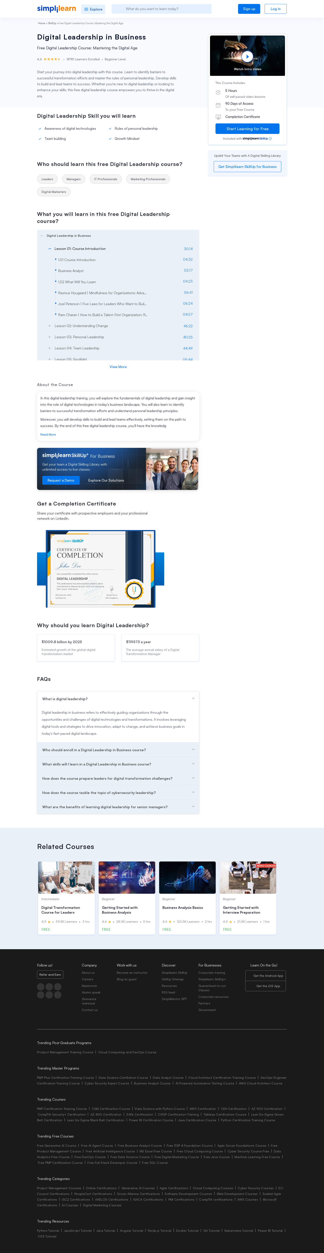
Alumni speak (91, 992)
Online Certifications (101, 1188)
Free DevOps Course (90, 1157)
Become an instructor (132, 972)
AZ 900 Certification (266, 1109)
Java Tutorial (105, 1230)
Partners (204, 1003)
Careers (87, 979)
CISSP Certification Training (178, 1114)
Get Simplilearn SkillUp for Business (247, 166)
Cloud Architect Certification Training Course (222, 1077)
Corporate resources (213, 996)
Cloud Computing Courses (213, 1188)
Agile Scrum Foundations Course (241, 1145)
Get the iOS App (268, 986)
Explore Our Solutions (106, 480)
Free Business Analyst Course (140, 1145)
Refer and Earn (50, 974)
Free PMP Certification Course (60, 1162)
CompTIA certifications (216, 1199)
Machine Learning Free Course (257, 1157)
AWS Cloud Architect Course (260, 1083)
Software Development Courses (188, 1194)
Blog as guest (127, 979)
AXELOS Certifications (111, 1199)
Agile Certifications (174, 1188)
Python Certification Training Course (248, 1120)
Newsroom (89, 986)
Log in (276, 9)
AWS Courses (247, 1199)
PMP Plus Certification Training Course (65, 1077)
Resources (169, 986)
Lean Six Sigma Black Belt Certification (95, 1120)
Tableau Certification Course (225, 1114)
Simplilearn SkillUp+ (212, 979)
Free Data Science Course (130, 1157)
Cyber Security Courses (256, 1188)
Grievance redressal (89, 1001)
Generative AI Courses (138, 1188)
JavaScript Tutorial (78, 1230)
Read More (48, 434)
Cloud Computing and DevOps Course (127, 1052)
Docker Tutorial (187, 1230)
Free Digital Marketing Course (177, 1157)
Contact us (90, 1010)
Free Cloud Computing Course (200, 1151)
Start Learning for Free (248, 128)
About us (88, 972)
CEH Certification (234, 1109)
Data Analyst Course (168, 1077)
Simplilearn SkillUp (174, 972)
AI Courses (70, 1205)
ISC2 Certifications (76, 1199)
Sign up (249, 9)
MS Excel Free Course (156, 1151)
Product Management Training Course (65, 1052)
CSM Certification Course (111, 1109)
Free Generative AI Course (56, 1145)
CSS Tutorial (47, 1236)
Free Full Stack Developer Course (112, 1162)
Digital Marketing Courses (102, 1205)
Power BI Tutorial (270, 1230)
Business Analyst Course (152, 1083)
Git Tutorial (211, 1230)
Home (41, 23)
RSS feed (168, 992)
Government (207, 1010)
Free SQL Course (155, 1162)
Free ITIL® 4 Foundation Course (190, 1145)
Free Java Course (217, 1157)
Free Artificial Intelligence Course (110, 1151)
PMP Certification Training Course (62, 1109)
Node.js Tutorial (159, 1230)
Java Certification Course (197, 1120)
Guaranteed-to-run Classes (212, 988)
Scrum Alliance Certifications (138, 1194)
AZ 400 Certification (106, 1114)
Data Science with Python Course (160, 1109)
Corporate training (211, 972)
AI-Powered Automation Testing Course (205, 1083)
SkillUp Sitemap (173, 979)
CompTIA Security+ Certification (62, 1114)
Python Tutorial (48, 1230)
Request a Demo (61, 480)
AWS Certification (203, 1109)
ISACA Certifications (148, 1199)
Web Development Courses (237, 1194)
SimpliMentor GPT (174, 999)
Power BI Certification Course (151, 1120)
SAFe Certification (139, 1114)
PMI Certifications (181, 1199)
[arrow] (116, 235)
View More (118, 367)
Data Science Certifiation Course (123, 1077)
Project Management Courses (59, 1188)
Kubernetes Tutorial (238, 1230)
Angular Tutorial (131, 1230)
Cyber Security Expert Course (107, 1083)
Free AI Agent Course (97, 1145)
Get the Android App (268, 975)
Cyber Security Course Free (248, 1151)
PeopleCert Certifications (93, 1194)
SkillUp (52, 23)
